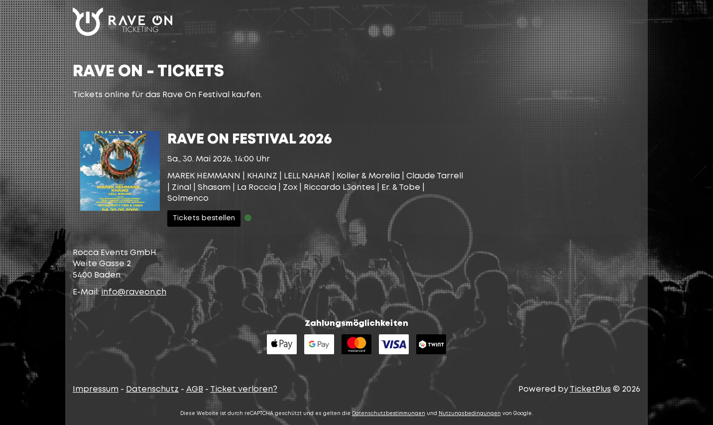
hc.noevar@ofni (133, 292)
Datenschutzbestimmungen (388, 414)
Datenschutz (152, 389)
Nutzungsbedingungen (470, 414)
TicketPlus (590, 389)
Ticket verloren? (243, 389)
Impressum (96, 389)
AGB (194, 389)
